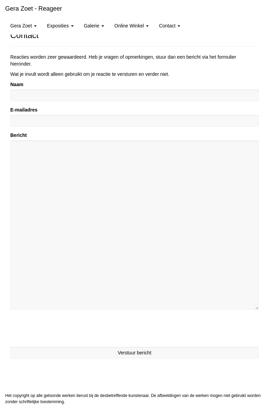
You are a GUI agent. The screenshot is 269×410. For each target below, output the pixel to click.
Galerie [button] (94, 25)
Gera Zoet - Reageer (33, 8)
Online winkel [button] (131, 25)
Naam (16, 84)
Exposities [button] (60, 25)
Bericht (18, 135)
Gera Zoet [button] (23, 25)
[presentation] (62, 328)
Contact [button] (169, 25)
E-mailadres (23, 110)
